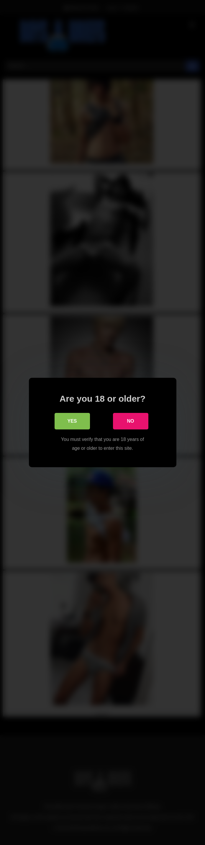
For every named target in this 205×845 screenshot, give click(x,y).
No (130, 421)
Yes (72, 421)
